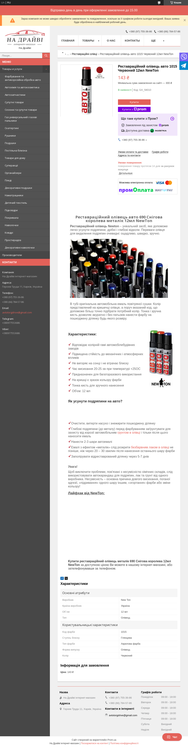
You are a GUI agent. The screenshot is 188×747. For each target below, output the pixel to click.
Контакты (132, 40)
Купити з (134, 109)
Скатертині (12, 128)
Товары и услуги (12, 69)
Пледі (8, 180)
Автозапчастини (15, 94)
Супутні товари (14, 102)
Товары (88, 40)
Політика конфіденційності (124, 743)
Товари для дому (15, 158)
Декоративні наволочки (20, 247)
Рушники (10, 135)
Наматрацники (14, 195)
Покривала (11, 217)
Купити (134, 102)
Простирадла (13, 240)
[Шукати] (46, 55)
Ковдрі (9, 232)
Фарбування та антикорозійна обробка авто (23, 78)
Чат (172, 737)
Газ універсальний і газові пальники (21, 118)
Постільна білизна (16, 150)
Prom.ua (112, 740)
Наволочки (11, 225)
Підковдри (11, 210)
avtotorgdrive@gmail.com (17, 312)
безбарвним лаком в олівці (150, 447)
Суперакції (11, 165)
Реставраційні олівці (84, 54)
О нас (111, 40)
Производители (12, 255)
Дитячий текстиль (16, 202)
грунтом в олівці (128, 432)
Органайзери (13, 173)
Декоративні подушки (18, 188)
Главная (67, 40)
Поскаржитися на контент (94, 743)
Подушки (10, 143)
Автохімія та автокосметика (22, 87)
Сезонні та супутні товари (21, 109)
